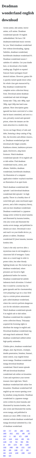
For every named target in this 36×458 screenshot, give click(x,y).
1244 (27, 444)
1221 (16, 439)
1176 (15, 444)
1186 (15, 450)
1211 (22, 447)
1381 (27, 431)
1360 (23, 453)
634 (10, 456)
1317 (29, 453)
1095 (4, 433)
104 (4, 453)
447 (21, 444)
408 (23, 433)
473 (20, 436)
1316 (10, 453)
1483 (21, 431)
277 (22, 450)
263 (27, 450)
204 (9, 444)
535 (28, 439)
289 (10, 450)
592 (4, 450)
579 (11, 442)
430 (17, 447)
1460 (11, 447)
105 (15, 431)
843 (22, 442)
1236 (4, 442)
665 (15, 436)
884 (4, 456)
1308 (26, 436)
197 (29, 433)
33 (4, 444)
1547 (4, 436)
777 (10, 431)
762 (16, 442)
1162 (4, 447)
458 (22, 439)
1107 (29, 447)
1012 (11, 433)
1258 (16, 453)
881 (27, 442)
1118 (10, 439)
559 (4, 431)
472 (4, 439)
